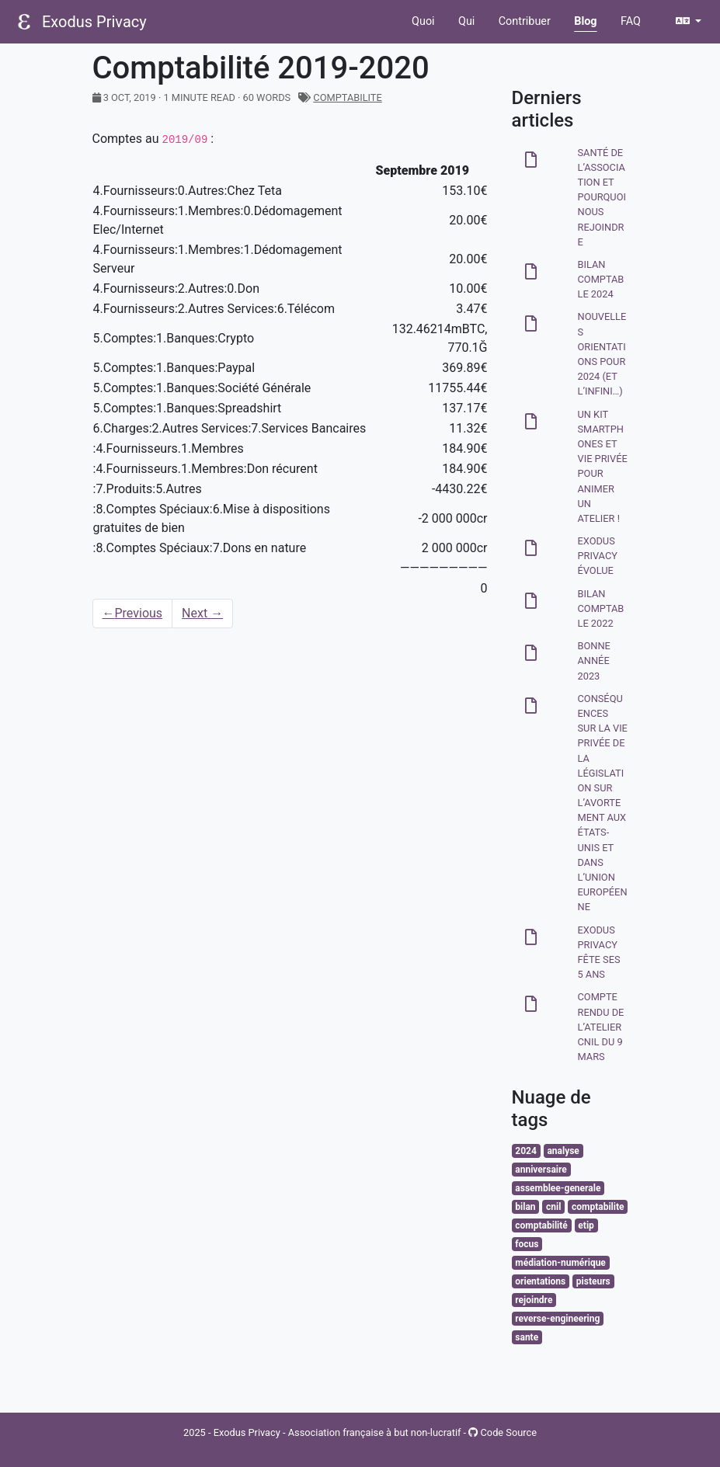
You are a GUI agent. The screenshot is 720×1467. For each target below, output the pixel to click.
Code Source (502, 1432)
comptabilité (541, 1225)
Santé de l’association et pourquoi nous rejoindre (602, 197)
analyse (563, 1150)
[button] (689, 21)
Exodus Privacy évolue (597, 555)
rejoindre (533, 1300)
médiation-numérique (560, 1262)
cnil (553, 1206)
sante (526, 1337)
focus (526, 1244)
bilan (525, 1206)
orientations (540, 1281)
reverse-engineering (557, 1318)
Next (202, 613)
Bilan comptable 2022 (601, 608)
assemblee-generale (557, 1188)
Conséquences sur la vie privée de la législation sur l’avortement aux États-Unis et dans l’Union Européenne (603, 803)
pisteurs (593, 1281)
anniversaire (540, 1169)
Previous (133, 613)
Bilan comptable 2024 (601, 279)
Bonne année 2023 (594, 660)
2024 (526, 1150)
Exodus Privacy (94, 21)
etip (585, 1225)
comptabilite (347, 97)
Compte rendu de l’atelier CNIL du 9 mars (601, 1026)
